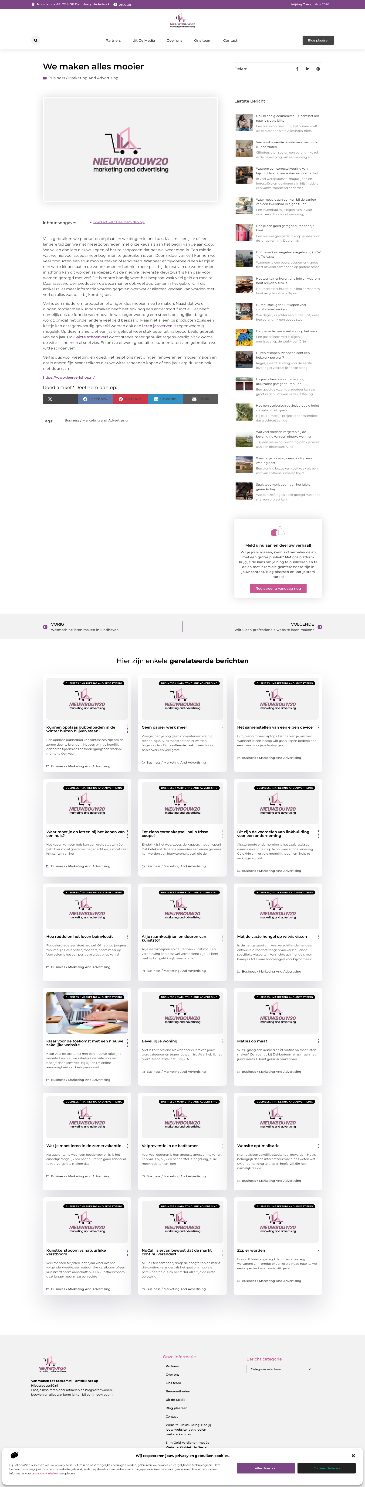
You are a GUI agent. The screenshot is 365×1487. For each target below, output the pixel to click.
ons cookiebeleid (46, 1473)
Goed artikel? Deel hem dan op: (119, 222)
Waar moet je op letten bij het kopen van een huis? (85, 834)
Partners (113, 40)
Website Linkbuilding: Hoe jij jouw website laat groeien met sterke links (188, 1429)
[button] (353, 1455)
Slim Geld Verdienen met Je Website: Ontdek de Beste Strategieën (187, 1447)
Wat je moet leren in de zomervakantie (83, 1146)
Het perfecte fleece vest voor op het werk (286, 331)
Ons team (203, 40)
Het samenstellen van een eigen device (275, 727)
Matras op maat (252, 1041)
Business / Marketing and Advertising (83, 78)
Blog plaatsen (176, 1408)
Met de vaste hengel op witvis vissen (272, 936)
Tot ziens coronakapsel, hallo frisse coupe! (175, 834)
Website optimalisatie (258, 1146)
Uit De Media (143, 40)
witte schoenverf (92, 337)
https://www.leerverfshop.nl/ (69, 377)
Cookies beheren (327, 1468)
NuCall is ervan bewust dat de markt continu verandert (177, 1252)
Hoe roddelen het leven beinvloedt (79, 936)
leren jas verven (157, 326)
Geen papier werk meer (164, 727)
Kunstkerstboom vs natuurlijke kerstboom (76, 1252)
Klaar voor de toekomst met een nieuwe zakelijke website (84, 1043)
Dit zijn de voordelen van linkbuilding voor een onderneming (273, 834)
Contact (230, 40)
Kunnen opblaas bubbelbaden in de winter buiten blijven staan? (80, 729)
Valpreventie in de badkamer (170, 1146)
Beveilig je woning (159, 1041)
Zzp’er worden (251, 1250)
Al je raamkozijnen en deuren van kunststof (174, 938)
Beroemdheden (178, 1391)
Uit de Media (176, 1399)
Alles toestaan (266, 1468)
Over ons (174, 40)
